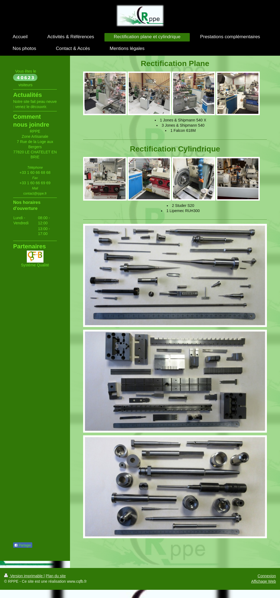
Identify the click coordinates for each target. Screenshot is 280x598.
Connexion (267, 576)
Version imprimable (24, 576)
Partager (22, 545)
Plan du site (56, 576)
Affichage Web (263, 581)
